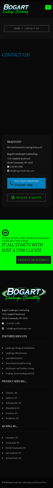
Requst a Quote (26, 197)
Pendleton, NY (12, 418)
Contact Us (32, 28)
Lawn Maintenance (14, 358)
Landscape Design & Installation (20, 348)
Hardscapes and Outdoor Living (20, 368)
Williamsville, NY (13, 403)
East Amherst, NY (13, 453)
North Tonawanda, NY (16, 448)
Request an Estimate (33, 259)
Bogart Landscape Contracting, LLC (21, 482)
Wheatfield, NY (12, 408)
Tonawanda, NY (13, 443)
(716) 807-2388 (13, 323)
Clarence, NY (11, 393)
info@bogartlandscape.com (18, 328)
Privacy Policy (40, 482)
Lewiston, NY (12, 413)
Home (17, 28)
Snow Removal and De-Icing (18, 363)
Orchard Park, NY (13, 458)
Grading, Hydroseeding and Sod (20, 373)
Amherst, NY (11, 398)
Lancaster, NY (12, 438)
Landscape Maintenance (16, 353)
